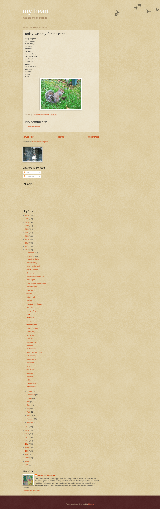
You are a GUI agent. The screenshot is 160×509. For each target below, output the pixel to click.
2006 (27, 458)
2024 (27, 222)
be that (28, 366)
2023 (27, 226)
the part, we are (32, 328)
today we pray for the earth (36, 283)
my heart (35, 11)
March (29, 415)
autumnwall (30, 297)
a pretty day (30, 332)
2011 (27, 441)
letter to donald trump (34, 352)
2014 (27, 430)
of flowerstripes (31, 387)
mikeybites (30, 318)
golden (28, 380)
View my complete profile (31, 491)
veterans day (31, 356)
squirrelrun (30, 363)
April (28, 412)
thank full (29, 290)
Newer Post (28, 137)
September (31, 395)
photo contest (31, 359)
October (30, 391)
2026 (27, 215)
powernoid (30, 377)
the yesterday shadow (34, 304)
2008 (27, 451)
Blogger (91, 504)
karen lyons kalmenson (46, 475)
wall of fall (30, 370)
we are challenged (33, 266)
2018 (27, 243)
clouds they (30, 273)
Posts (27, 172)
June (29, 405)
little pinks (30, 335)
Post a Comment (34, 127)
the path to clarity (32, 259)
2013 (27, 434)
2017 (27, 246)
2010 (27, 444)
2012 (27, 437)
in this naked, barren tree (35, 276)
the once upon (31, 325)
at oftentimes (31, 349)
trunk (28, 314)
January (30, 422)
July (28, 402)
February (30, 419)
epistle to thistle (32, 269)
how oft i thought (32, 262)
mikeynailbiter (31, 383)
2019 (27, 239)
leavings (29, 300)
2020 (27, 236)
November (31, 256)
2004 (27, 465)
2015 (27, 427)
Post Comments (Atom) (40, 142)
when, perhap (31, 342)
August (29, 398)
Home (61, 137)
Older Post (93, 137)
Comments (29, 176)
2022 (27, 229)
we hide (29, 294)
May (28, 408)
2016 (27, 250)
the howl (29, 338)
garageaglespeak (32, 311)
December (31, 253)
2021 (27, 233)
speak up (29, 373)
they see (29, 321)
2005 (27, 461)
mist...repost (30, 280)
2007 (27, 454)
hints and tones (31, 287)
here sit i (29, 345)
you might (30, 307)
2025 (27, 219)
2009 (27, 447)
